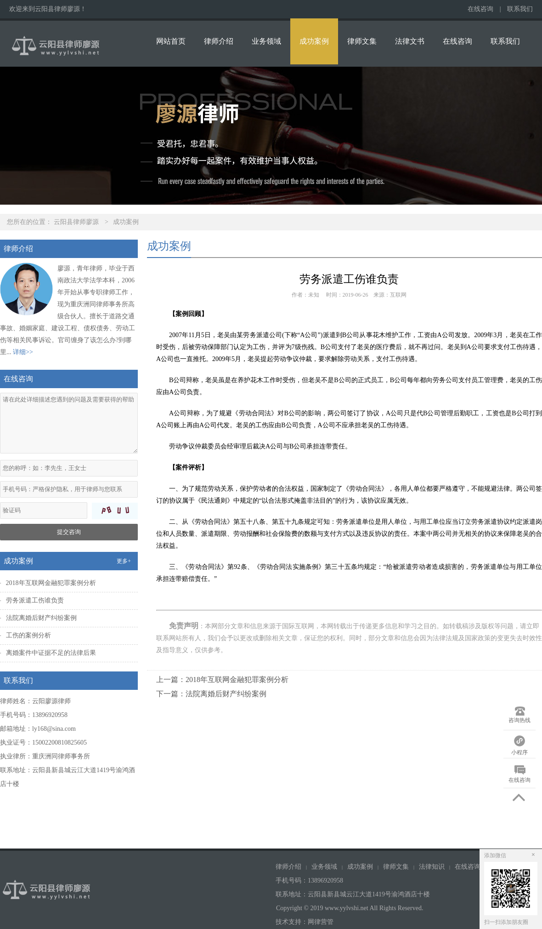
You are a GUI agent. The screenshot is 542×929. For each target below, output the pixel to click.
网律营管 (320, 921)
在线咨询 (480, 9)
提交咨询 (69, 531)
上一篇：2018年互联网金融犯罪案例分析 (222, 679)
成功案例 (314, 41)
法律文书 (409, 41)
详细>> (23, 352)
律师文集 (362, 41)
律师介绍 (218, 41)
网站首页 (171, 41)
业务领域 (266, 41)
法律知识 (432, 866)
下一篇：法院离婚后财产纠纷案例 (211, 694)
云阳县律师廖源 (76, 221)
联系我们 (520, 9)
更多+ (124, 561)
